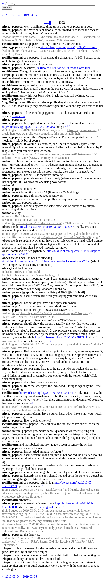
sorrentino (18, 116)
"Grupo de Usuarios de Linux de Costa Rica (63, 68)
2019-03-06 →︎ (32, 14)
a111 (4, 130)
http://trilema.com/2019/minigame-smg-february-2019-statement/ (52, 154)
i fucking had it (46, 507)
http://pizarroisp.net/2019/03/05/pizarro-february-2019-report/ (50, 313)
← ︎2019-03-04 (11, 14)
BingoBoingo (10, 102)
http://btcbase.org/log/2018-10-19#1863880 (61, 337)
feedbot (6, 36)
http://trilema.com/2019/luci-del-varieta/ (36, 223)
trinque (6, 548)
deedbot (6, 219)
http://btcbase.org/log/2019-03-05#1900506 (45, 226)
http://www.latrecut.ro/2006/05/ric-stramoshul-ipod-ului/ (36, 524)
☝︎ (66, 126)
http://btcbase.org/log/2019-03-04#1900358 (28, 126)
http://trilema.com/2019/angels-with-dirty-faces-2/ (43, 50)
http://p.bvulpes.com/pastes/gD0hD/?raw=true (68, 47)
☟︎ (68, 126)
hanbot (6, 161)
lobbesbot (7, 216)
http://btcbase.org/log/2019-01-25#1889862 (28, 514)
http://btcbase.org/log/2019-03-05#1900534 (46, 392)
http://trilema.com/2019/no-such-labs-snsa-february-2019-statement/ (54, 36)
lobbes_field (9, 226)
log (3, 3)
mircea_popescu (12, 26)
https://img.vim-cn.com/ (82, 130)
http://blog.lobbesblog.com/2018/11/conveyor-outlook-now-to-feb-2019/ (46, 261)
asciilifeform (10, 43)
